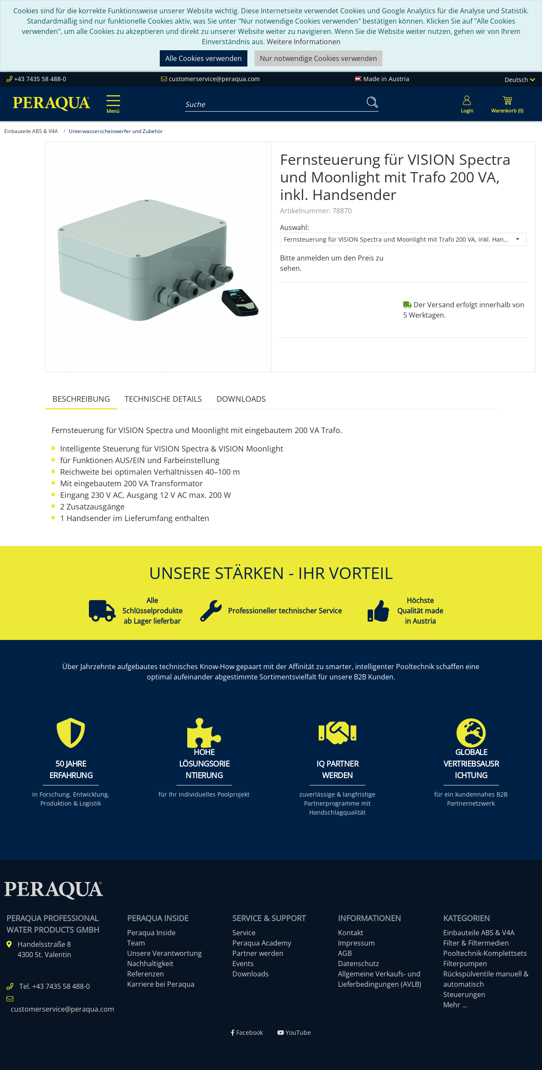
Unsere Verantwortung (164, 953)
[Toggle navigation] (112, 98)
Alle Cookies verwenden (203, 58)
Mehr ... (455, 1004)
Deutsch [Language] (520, 80)
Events (243, 963)
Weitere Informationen (304, 41)
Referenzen (145, 974)
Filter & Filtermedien (476, 943)
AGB (345, 953)
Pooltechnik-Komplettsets (485, 953)
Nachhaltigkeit (150, 963)
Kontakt (350, 932)
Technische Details (163, 399)
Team (136, 943)
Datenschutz (358, 963)
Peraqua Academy (261, 943)
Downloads (241, 399)
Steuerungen (464, 994)
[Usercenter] (467, 104)
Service (244, 932)
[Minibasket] (507, 104)
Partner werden (257, 953)
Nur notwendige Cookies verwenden (318, 58)
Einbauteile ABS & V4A (479, 932)
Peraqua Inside (151, 932)
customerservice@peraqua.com (214, 79)
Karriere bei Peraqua (161, 984)
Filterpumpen (465, 963)
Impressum (356, 943)
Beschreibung (81, 399)
